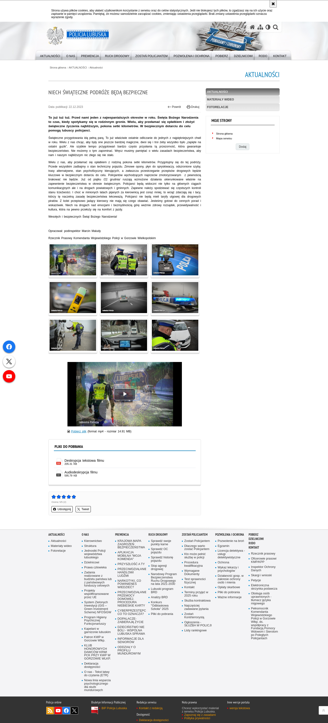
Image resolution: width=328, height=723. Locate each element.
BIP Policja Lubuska (114, 708)
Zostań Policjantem (195, 535)
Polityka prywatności (197, 718)
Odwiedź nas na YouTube (58, 710)
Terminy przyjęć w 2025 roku (196, 594)
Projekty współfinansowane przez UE (96, 594)
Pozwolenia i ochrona (229, 535)
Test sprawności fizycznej (195, 581)
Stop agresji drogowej (159, 567)
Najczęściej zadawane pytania (196, 607)
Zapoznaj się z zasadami (200, 715)
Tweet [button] (83, 509)
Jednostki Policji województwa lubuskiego (95, 554)
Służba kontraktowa (197, 600)
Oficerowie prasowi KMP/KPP (264, 560)
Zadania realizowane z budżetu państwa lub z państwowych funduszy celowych (98, 579)
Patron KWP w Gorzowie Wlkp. (94, 639)
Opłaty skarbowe (229, 587)
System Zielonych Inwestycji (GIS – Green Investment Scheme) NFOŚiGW (97, 607)
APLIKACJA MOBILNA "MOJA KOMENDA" (129, 556)
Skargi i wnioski (261, 575)
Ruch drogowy (158, 535)
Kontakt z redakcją (151, 708)
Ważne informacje (230, 597)
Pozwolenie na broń (231, 541)
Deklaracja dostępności (92, 665)
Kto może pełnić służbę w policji (195, 556)
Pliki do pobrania (162, 614)
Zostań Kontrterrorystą (194, 616)
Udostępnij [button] (62, 509)
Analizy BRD (159, 597)
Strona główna (58, 67)
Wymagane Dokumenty (192, 572)
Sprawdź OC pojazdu (159, 551)
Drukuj (193, 107)
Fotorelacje (217, 107)
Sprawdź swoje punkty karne (161, 543)
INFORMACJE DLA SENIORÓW (131, 640)
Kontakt (189, 587)
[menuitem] (50, 55)
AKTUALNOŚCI (78, 67)
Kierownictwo (93, 541)
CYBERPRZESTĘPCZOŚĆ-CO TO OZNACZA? (131, 612)
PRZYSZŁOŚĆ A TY (131, 564)
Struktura (90, 546)
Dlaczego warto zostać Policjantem (196, 548)
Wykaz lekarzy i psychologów (228, 569)
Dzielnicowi (91, 562)
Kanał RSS (50, 710)
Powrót (174, 107)
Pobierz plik (78, 431)
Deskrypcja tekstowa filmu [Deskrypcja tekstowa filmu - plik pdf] (84, 460)
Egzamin (223, 546)
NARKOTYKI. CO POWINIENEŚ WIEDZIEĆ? (129, 584)
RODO (252, 543)
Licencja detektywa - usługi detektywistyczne (231, 554)
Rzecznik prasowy (263, 553)
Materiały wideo (220, 99)
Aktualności (96, 67)
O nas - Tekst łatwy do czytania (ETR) (96, 674)
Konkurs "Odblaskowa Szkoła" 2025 (160, 606)
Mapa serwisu (224, 138)
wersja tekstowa (240, 708)
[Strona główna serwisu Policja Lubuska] (252, 27)
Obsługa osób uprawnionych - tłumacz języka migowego (261, 598)
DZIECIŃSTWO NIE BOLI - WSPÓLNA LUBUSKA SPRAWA (131, 630)
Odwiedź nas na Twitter (74, 710)
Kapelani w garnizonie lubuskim (97, 630)
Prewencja (122, 535)
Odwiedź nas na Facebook (66, 710)
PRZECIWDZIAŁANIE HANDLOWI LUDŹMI (131, 572)
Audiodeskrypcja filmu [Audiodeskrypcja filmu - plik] (81, 472)
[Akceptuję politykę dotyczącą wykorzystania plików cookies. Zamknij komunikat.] (273, 4)
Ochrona (223, 562)
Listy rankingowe (195, 630)
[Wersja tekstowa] (268, 27)
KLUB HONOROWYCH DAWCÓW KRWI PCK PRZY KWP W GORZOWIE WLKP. (97, 652)
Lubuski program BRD (162, 590)
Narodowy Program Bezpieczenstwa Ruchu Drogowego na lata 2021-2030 (164, 579)
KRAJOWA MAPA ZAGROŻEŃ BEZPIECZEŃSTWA (131, 544)
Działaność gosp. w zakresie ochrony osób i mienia (231, 579)
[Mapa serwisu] (260, 27)
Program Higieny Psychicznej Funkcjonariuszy (95, 621)
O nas (85, 535)
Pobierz (253, 535)
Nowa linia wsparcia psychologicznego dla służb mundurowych (97, 685)
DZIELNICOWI (256, 539)
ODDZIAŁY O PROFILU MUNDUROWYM (129, 650)
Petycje (256, 580)
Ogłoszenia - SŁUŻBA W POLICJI (198, 624)
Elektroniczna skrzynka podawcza (264, 587)
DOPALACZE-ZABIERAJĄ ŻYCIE (131, 620)
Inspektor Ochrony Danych (263, 569)
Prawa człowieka (95, 567)
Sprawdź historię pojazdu (162, 559)
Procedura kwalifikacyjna (193, 564)
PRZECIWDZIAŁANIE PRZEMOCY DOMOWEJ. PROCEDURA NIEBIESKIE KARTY (131, 599)
